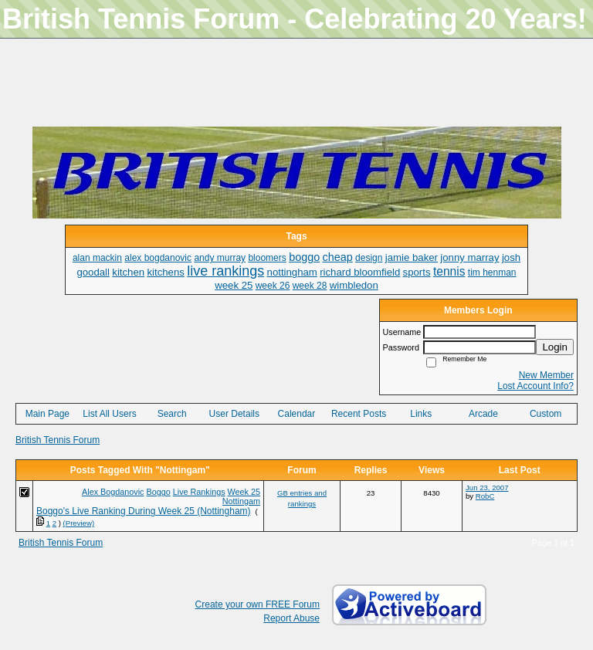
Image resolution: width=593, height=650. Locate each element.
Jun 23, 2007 (487, 487)
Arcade (483, 413)
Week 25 (244, 491)
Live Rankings (199, 491)
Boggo (159, 491)
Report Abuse (291, 618)
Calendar (297, 413)
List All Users (109, 413)
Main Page (47, 413)
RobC (485, 496)
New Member (546, 375)
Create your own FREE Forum (257, 604)
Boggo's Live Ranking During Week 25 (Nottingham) (143, 511)
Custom (545, 413)
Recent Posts (358, 413)
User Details (234, 413)
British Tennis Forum (57, 440)
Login (555, 347)
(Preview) (79, 523)
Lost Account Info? (535, 386)
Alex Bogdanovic (113, 491)
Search (172, 413)
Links (421, 413)
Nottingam (241, 501)
